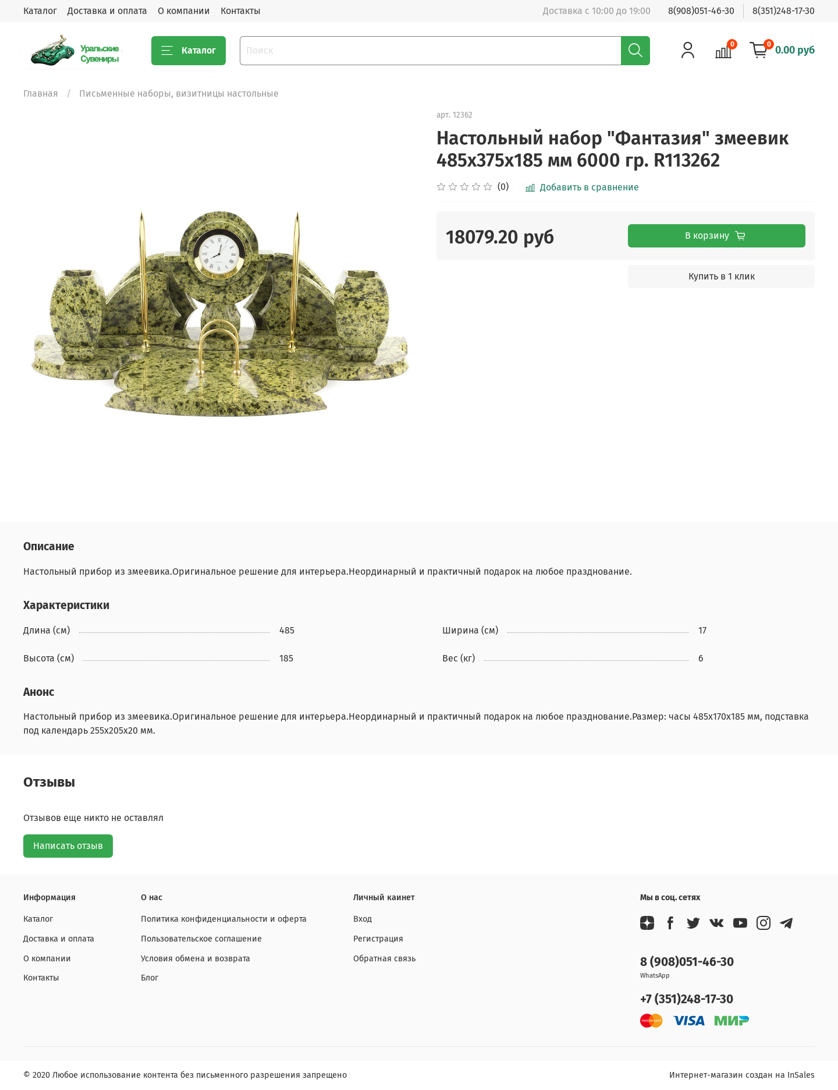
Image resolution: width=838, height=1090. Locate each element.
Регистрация (378, 939)
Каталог (40, 10)
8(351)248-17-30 (783, 10)
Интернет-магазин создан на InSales (742, 1075)
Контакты (241, 10)
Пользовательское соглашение (201, 939)
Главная (40, 93)
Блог (149, 978)
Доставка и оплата (107, 10)
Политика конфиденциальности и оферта (224, 919)
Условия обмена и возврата (195, 959)
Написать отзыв (68, 845)
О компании (184, 10)
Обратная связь (384, 959)
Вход (362, 919)
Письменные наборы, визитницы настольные (179, 93)
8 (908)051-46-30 (687, 962)
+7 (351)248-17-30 (686, 999)
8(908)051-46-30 (701, 10)
